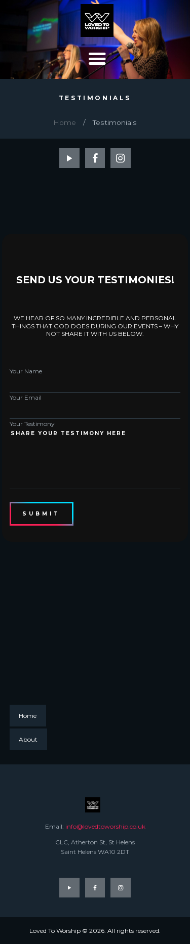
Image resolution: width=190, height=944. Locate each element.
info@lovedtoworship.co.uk (105, 826)
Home (64, 122)
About (28, 739)
